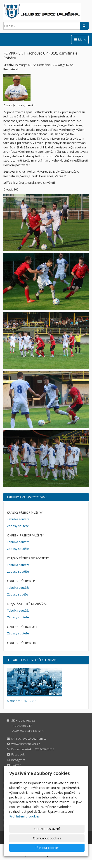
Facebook (18, 754)
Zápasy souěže (17, 594)
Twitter (16, 765)
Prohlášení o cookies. (24, 816)
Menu (80, 39)
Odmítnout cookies (47, 838)
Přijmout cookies (46, 848)
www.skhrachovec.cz (25, 744)
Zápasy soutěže (18, 526)
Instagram (18, 760)
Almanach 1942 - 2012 (21, 701)
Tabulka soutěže (18, 519)
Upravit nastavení (47, 829)
